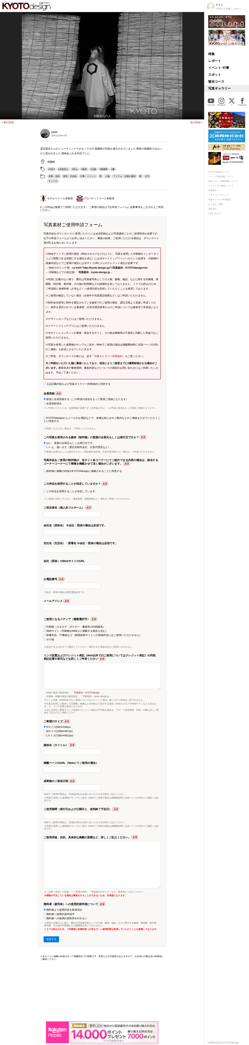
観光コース (216, 81)
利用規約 (212, 190)
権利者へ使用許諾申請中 (59, 914)
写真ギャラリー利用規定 (219, 199)
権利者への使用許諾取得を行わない (65, 918)
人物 (107, 176)
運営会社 (212, 209)
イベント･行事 (218, 67)
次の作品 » (196, 122)
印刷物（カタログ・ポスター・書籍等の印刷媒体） (74, 626)
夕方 (147, 176)
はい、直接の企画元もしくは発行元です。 (69, 443)
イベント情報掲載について (220, 176)
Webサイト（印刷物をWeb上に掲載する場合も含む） (76, 631)
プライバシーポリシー (218, 195)
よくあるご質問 (215, 204)
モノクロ (52, 181)
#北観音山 (63, 169)
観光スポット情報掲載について (222, 181)
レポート (214, 61)
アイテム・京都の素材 (124, 176)
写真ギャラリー (219, 88)
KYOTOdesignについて (219, 172)
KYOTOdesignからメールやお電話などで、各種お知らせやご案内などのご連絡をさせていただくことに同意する (102, 419)
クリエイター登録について (220, 186)
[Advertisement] (102, 990)
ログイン (238, 9)
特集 (211, 54)
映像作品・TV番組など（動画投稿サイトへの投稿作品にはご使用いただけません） (93, 635)
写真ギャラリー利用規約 (108, 356)
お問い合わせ (214, 213)
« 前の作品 (8, 122)
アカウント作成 (223, 9)
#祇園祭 (104, 169)
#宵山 (75, 169)
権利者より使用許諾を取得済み (63, 909)
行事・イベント (88, 176)
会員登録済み (53, 403)
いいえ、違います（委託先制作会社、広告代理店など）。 (78, 447)
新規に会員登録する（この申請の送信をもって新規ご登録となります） (86, 399)
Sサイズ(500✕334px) (57, 727)
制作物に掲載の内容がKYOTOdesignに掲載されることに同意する (83, 471)
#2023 (51, 169)
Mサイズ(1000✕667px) (58, 731)
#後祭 (84, 169)
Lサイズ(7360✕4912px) (58, 735)
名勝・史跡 (54, 176)
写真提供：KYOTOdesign (87, 692)
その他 (49, 639)
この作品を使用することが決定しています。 (71, 491)
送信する (51, 939)
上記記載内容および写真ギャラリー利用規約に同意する (77, 384)
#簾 (113, 169)
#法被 (93, 169)
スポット (214, 74)
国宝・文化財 (70, 176)
